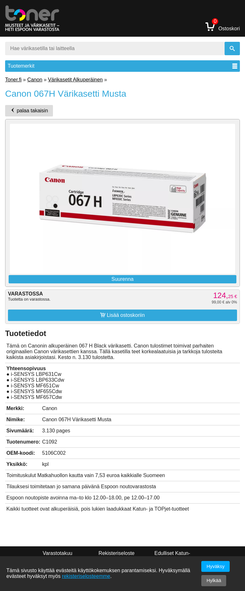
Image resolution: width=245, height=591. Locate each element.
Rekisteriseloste (117, 553)
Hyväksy (215, 566)
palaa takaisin (29, 110)
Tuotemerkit (122, 66)
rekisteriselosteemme (86, 576)
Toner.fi (13, 79)
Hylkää (213, 580)
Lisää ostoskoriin (122, 315)
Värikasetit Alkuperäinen (75, 79)
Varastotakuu (57, 553)
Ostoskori (222, 26)
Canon (34, 79)
